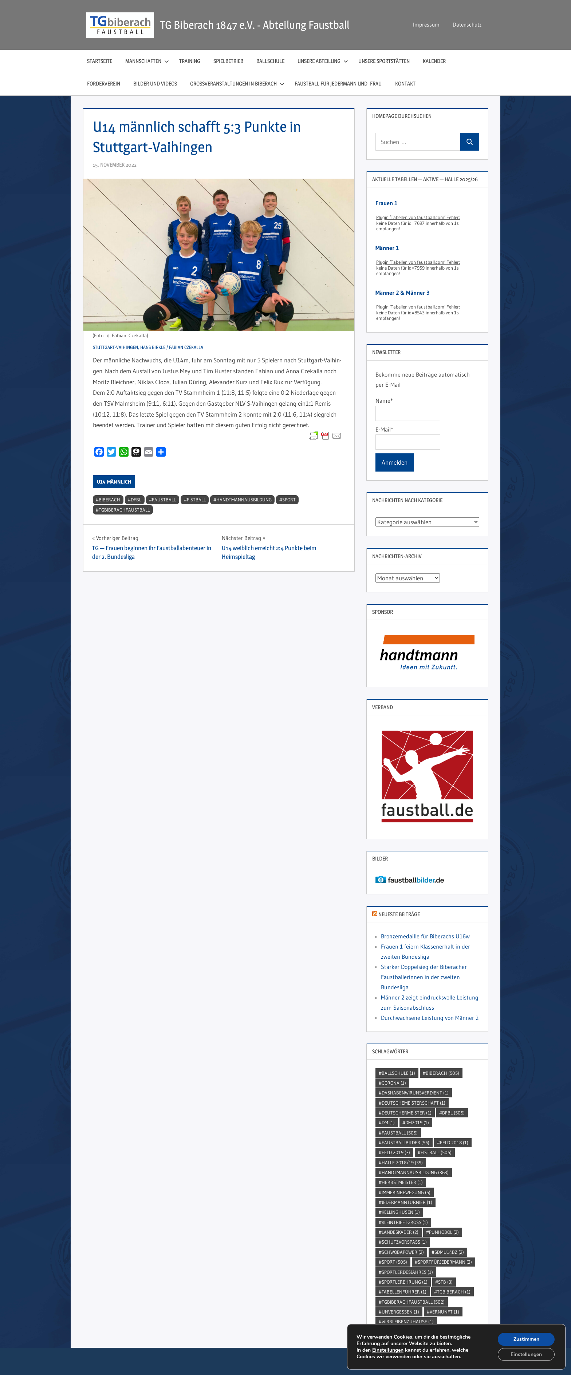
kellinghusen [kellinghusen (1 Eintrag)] (401, 1212)
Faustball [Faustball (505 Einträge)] (400, 1133)
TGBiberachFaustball (124, 510)
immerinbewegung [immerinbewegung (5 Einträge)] (406, 1192)
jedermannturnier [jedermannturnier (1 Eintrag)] (407, 1202)
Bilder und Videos (155, 83)
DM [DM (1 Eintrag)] (388, 1122)
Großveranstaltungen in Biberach (237, 83)
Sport (289, 499)
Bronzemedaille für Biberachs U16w (425, 936)
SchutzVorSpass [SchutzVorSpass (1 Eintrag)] (404, 1242)
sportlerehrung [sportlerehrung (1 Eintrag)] (405, 1282)
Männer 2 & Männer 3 (402, 292)
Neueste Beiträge (399, 914)
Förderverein (103, 83)
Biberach (109, 499)
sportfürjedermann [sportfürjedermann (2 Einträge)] (445, 1262)
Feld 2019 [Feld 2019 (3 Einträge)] (396, 1152)
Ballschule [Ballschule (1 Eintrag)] (398, 1073)
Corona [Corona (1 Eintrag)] (394, 1083)
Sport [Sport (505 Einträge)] (394, 1262)
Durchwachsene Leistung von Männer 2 (430, 1017)
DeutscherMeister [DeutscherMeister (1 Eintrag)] (407, 1113)
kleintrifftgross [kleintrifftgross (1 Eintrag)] (405, 1222)
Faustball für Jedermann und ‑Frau (338, 83)
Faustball (164, 499)
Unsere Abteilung (323, 60)
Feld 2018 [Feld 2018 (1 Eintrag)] (454, 1142)
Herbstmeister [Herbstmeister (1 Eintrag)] (402, 1182)
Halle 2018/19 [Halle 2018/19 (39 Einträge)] (402, 1162)
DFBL (136, 499)
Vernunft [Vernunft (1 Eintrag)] (444, 1312)
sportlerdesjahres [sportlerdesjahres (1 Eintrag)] (407, 1272)
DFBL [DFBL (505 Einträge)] (453, 1113)
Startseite (99, 60)
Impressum (426, 24)
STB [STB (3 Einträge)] (445, 1282)
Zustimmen (526, 1338)
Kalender (434, 60)
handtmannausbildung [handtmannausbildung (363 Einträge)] (415, 1172)
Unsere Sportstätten (384, 60)
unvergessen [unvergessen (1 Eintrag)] (400, 1312)
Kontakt (405, 83)
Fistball (196, 499)
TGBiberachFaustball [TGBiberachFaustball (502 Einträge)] (413, 1302)
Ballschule (270, 60)
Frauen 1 (386, 203)
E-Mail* (407, 438)
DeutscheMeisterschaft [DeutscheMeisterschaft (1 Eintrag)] (413, 1103)
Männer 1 (387, 247)
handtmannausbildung (244, 499)
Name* (407, 409)
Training (189, 60)
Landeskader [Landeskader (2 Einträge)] (400, 1232)
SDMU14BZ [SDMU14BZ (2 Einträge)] (449, 1252)
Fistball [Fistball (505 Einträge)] (436, 1152)
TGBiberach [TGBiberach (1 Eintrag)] (453, 1292)
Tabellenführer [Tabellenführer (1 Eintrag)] (404, 1292)
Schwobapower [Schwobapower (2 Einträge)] (403, 1252)
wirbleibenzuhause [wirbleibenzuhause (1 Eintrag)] (408, 1321)
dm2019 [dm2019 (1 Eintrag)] (417, 1122)
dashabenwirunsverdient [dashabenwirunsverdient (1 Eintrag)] (415, 1093)
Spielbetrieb (228, 60)
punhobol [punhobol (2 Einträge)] (444, 1232)
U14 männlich (114, 481)
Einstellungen (387, 1350)
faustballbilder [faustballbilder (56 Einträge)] (405, 1142)
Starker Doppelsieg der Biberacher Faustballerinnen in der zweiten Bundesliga (424, 977)
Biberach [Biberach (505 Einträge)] (442, 1073)
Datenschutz (467, 24)
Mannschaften (147, 60)
